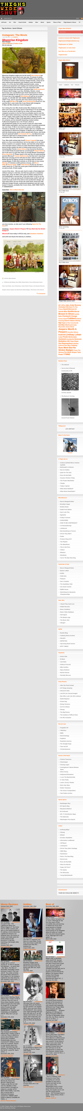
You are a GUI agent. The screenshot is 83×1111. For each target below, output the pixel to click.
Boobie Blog (64, 633)
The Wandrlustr (65, 544)
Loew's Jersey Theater (67, 782)
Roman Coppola (30, 140)
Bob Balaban (25, 96)
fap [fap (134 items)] (59, 323)
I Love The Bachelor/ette (67, 777)
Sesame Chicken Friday (67, 478)
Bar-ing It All (27, 1054)
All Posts (3, 22)
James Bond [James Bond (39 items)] (69, 327)
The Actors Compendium (68, 790)
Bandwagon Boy (65, 803)
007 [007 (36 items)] (59, 305)
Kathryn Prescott (65, 664)
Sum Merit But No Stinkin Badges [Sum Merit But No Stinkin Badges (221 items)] (67, 348)
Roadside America (65, 741)
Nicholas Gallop (10, 1108)
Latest (60, 84)
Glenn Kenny (64, 771)
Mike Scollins (64, 667)
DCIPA (62, 573)
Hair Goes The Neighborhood (10, 982)
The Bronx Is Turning (67, 396)
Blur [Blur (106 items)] (66, 311)
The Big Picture (65, 712)
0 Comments (16, 922)
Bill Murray (13, 101)
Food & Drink (22, 22)
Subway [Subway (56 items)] (74, 345)
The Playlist (63, 541)
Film (14, 22)
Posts (77, 18)
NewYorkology (64, 735)
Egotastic (63, 515)
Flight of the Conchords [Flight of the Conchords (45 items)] (70, 323)
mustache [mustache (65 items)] (70, 339)
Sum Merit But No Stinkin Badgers (22, 289)
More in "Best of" (51, 1098)
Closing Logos (64, 764)
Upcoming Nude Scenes (67, 643)
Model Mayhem (65, 698)
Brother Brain (64, 507)
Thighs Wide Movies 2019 (54, 1022)
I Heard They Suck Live (67, 604)
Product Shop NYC (66, 539)
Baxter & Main (64, 570)
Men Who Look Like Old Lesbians (70, 696)
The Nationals (64, 816)
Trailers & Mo (18, 43)
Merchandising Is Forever (68, 531)
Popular (77, 84)
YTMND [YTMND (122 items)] (67, 354)
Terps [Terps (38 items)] (76, 350)
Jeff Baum (63, 843)
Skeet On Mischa (65, 864)
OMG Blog (63, 851)
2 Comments (15, 37)
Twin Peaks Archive (66, 793)
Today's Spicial (65, 486)
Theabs (62, 483)
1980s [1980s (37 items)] (67, 305)
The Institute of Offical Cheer (69, 715)
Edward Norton (39, 151)
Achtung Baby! (64, 829)
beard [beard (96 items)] (65, 309)
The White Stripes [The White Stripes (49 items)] (70, 352)
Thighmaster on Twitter (65, 44)
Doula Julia (63, 656)
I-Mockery (63, 730)
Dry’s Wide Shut (64, 191)
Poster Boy (63, 701)
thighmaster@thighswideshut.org (68, 41)
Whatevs (63, 552)
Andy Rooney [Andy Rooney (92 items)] (75, 305)
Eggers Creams (5, 908)
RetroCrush (63, 859)
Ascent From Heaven (67, 418)
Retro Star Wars (65, 785)
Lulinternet (63, 528)
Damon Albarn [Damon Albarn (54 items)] (69, 320)
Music (42, 22)
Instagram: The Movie (14, 35)
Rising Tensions (65, 704)
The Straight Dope (65, 744)
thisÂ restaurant (39, 89)
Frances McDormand (21, 156)
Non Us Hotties (65, 470)
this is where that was (17, 189)
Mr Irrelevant (64, 811)
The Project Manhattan (67, 480)
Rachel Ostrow (64, 672)
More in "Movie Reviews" (8, 1100)
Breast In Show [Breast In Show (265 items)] (66, 314)
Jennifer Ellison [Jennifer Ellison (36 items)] (73, 332)
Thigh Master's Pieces (69, 22)
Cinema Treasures (65, 759)
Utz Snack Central (65, 586)
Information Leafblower (67, 840)
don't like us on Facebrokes (66, 51)
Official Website (7, 43)
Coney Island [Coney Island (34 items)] (62, 318)
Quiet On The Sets (65, 472)
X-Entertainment (65, 749)
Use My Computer (65, 717)
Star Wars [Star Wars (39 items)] (67, 345)
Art (10, 22)
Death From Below (66, 509)
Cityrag (62, 832)
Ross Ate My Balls (65, 475)
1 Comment (61, 917)
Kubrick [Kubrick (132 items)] (61, 335)
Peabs (62, 536)
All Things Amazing (66, 688)
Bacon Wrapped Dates (67, 501)
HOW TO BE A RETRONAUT (68, 523)
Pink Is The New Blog (66, 856)
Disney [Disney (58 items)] (77, 320)
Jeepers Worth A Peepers (27, 285)
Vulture (62, 549)
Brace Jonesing (64, 227)
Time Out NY (64, 746)
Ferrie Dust (4, 1018)
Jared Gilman (22, 149)
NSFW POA (63, 641)
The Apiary (63, 870)
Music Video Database (67, 612)
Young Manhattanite (66, 875)
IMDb (61, 733)
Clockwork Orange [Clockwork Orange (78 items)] (69, 316)
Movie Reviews (12, 278)
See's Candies (64, 581)
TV (79, 22)
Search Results (8, 18)
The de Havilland (28, 972)
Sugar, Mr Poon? (65, 867)
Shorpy (62, 709)
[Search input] (70, 31)
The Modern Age (65, 617)
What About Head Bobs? (67, 491)
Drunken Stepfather (66, 837)
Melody (4, 163)
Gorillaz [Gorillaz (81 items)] (61, 325)
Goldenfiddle (64, 520)
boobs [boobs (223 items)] (71, 311)
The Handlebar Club (66, 584)
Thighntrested (62, 54)
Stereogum (63, 614)
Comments (66, 84)
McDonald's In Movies (67, 467)
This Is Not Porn (65, 547)
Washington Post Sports (67, 819)
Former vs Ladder (28, 1024)
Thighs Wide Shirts (70, 79)
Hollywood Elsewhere (66, 774)
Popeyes (63, 578)
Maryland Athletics (66, 808)
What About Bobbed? (66, 488)
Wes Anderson (36, 75)
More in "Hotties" (28, 1087)
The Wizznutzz (64, 872)
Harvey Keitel (12, 164)
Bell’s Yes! (62, 128)
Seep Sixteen (50, 940)
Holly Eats (63, 576)
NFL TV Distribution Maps (68, 814)
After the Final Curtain (67, 685)
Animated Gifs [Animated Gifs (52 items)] (63, 307)
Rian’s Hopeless (6, 947)
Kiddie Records (65, 606)
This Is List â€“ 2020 (52, 1056)
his (25, 134)
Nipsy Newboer (65, 670)
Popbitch (63, 738)
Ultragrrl (62, 622)
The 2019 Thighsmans (52, 981)
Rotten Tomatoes (65, 788)
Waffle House (64, 589)
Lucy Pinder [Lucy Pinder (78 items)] (63, 337)
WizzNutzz (63, 555)
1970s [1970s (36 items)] (63, 305)
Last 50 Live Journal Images (68, 693)
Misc (36, 22)
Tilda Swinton (25, 164)
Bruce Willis (19, 282)
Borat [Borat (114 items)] (76, 311)
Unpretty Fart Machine (66, 155)
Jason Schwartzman (29, 101)
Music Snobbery (65, 609)
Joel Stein (63, 662)
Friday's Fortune (65, 517)
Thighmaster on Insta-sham (66, 47)
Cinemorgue (64, 762)
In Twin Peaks (64, 780)
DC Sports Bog (64, 806)
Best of (50, 904)
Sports (48, 22)
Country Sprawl (66, 392)
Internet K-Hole (65, 690)
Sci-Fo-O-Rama (65, 707)
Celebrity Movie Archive (67, 635)
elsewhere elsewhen (36, 233)
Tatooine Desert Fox (29, 908)
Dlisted (62, 835)
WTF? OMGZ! (64, 646)
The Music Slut (64, 620)
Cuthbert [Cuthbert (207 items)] (71, 318)
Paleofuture (63, 853)
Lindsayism (63, 845)
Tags (72, 84)
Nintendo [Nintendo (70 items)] (78, 339)
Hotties (31, 22)
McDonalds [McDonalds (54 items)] (72, 337)
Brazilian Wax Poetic (29, 949)
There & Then (57, 22)
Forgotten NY (64, 727)
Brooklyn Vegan (65, 504)
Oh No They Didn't (65, 533)
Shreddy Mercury (65, 675)
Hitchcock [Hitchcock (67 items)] (69, 325)
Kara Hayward (7, 154)
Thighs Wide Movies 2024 (67, 98)
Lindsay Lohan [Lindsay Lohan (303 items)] (73, 334)
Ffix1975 (62, 638)
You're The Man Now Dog (68, 558)
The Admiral (65, 364)
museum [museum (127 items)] (62, 339)
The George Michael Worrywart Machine (7, 1055)
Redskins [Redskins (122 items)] (62, 341)
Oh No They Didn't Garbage (68, 848)
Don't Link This (65, 512)
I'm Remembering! (65, 525)
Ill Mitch (62, 659)
